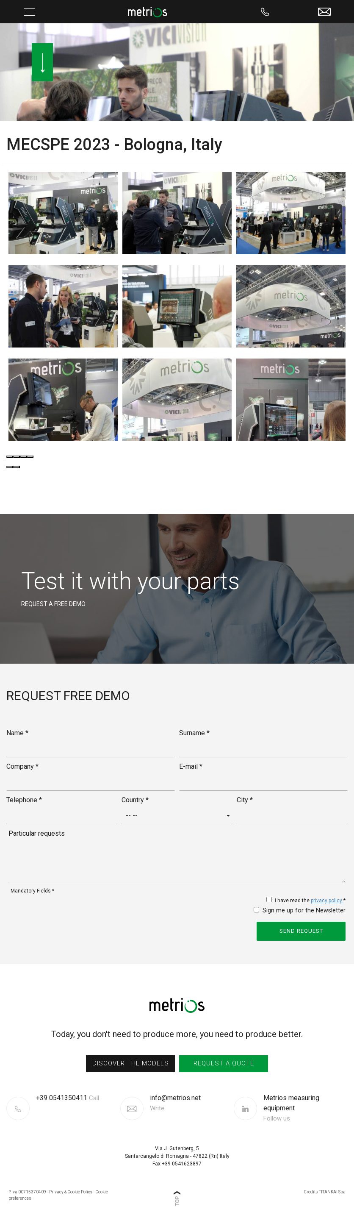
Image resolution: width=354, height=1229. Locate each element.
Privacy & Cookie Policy (70, 1192)
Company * (22, 766)
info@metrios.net (175, 1103)
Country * (135, 800)
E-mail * (190, 766)
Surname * (194, 733)
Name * (17, 733)
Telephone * (24, 800)
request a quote (224, 1063)
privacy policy (327, 901)
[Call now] (265, 11)
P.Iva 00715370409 (27, 1192)
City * (245, 800)
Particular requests (36, 833)
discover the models (130, 1063)
